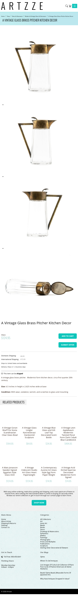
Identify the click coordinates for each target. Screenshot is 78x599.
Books (42, 527)
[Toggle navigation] (74, 6)
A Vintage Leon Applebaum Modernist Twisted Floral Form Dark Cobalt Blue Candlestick (68, 433)
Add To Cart (68, 336)
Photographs (45, 540)
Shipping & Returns (8, 523)
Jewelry (43, 536)
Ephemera (44, 534)
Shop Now (39, 502)
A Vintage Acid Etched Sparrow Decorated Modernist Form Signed (68, 472)
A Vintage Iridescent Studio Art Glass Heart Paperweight (29, 471)
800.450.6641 (16, 557)
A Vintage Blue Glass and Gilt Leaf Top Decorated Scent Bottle (49, 432)
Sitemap (4, 525)
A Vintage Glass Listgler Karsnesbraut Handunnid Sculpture (29, 432)
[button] (66, 5)
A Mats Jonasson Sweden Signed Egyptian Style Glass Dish (10, 471)
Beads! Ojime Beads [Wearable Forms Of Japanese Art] (55, 574)
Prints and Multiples (48, 542)
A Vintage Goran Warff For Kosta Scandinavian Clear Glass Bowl (10, 431)
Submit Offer (67, 345)
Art (41, 521)
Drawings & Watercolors (49, 532)
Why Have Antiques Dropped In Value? (55, 579)
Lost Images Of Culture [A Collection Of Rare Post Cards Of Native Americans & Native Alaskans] (57, 567)
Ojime (42, 557)
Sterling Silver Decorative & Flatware (54, 548)
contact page (55, 495)
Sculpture (44, 546)
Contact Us (5, 527)
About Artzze (6, 521)
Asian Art (43, 523)
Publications (45, 544)
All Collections (45, 519)
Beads (42, 525)
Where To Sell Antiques (49, 561)
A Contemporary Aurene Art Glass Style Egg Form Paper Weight (49, 471)
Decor (42, 529)
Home (3, 519)
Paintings (43, 538)
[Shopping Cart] (70, 5)
